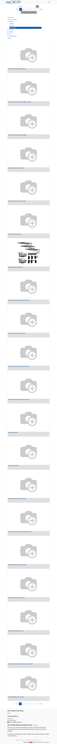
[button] (29, 12)
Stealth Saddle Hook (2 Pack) (16, 697)
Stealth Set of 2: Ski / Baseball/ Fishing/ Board (20, 664)
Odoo (31, 742)
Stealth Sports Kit (13, 432)
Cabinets (11, 32)
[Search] (37, 6)
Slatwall (11, 21)
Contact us (10, 718)
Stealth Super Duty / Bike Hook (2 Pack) (18, 399)
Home (9, 713)
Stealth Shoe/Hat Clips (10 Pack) (17, 498)
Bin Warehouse (12, 36)
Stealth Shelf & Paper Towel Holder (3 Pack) (19, 531)
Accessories (13, 27)
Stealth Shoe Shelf (13, 465)
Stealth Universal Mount (14, 234)
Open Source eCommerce (42, 742)
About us (35, 725)
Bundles (12, 23)
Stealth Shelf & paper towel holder (17, 564)
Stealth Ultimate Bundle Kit (15, 267)
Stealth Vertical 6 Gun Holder (16, 168)
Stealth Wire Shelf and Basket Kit (17, 69)
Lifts (10, 34)
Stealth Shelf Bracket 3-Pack (15, 631)
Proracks (11, 29)
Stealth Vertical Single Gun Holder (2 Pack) (19, 102)
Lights (9, 38)
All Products (11, 17)
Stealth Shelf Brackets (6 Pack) (16, 597)
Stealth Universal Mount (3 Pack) (17, 201)
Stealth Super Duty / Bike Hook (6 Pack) (18, 366)
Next (40, 9)
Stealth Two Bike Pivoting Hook (16, 333)
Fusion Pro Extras (12, 19)
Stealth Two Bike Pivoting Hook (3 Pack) (18, 300)
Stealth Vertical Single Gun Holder (17, 135)
